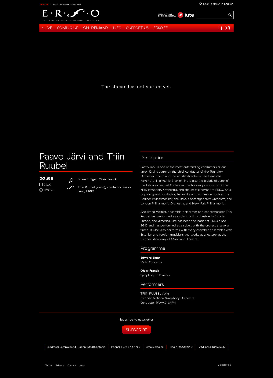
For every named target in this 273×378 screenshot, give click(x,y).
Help (82, 365)
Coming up (67, 27)
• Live (47, 27)
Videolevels (224, 364)
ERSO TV (44, 4)
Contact (71, 365)
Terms (48, 365)
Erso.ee (161, 27)
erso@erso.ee (155, 347)
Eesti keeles (210, 4)
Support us (137, 27)
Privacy (60, 365)
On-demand (95, 27)
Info (117, 27)
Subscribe (136, 329)
